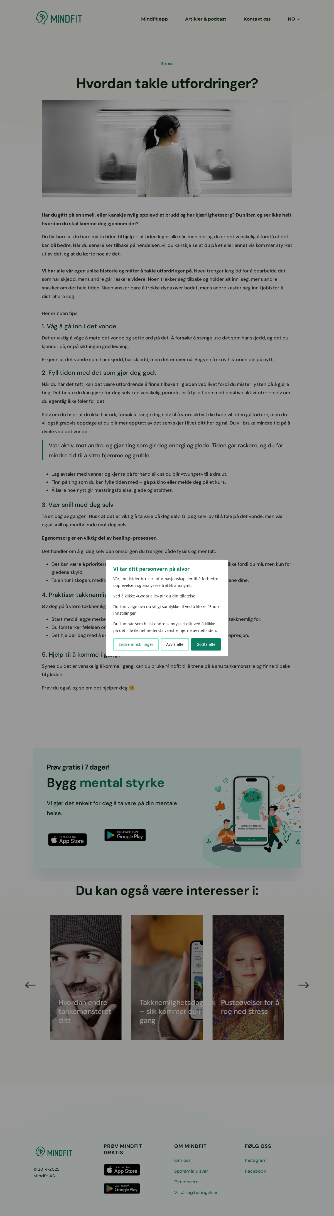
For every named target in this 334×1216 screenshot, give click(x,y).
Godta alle (206, 644)
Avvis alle (174, 644)
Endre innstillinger (136, 644)
